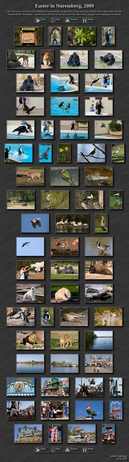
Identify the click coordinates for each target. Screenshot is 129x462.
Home (91, 19)
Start (43, 19)
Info (58, 19)
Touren (74, 19)
